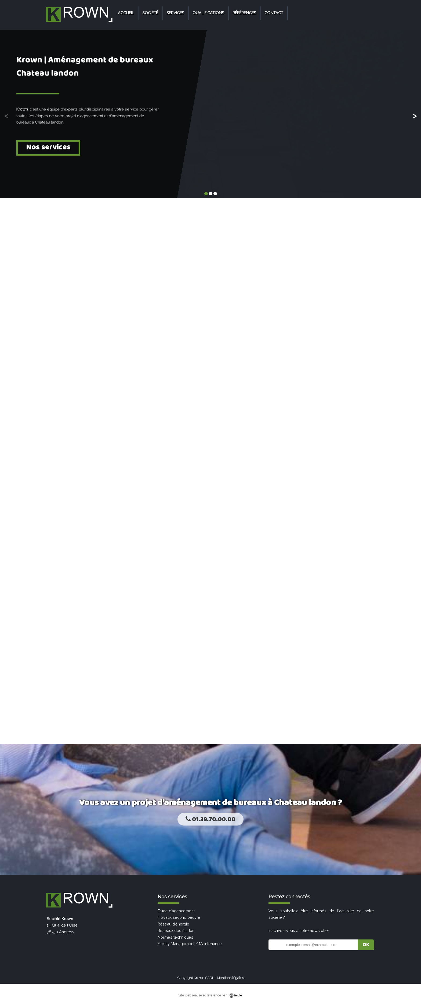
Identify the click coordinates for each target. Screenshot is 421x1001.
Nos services (48, 147)
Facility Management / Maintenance (190, 943)
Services (175, 12)
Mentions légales (230, 978)
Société (150, 12)
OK (365, 945)
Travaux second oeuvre (179, 917)
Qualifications (208, 12)
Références (244, 12)
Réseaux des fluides (176, 930)
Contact (273, 12)
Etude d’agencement (176, 911)
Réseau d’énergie (173, 924)
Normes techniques (175, 937)
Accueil (126, 12)
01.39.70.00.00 (210, 819)
